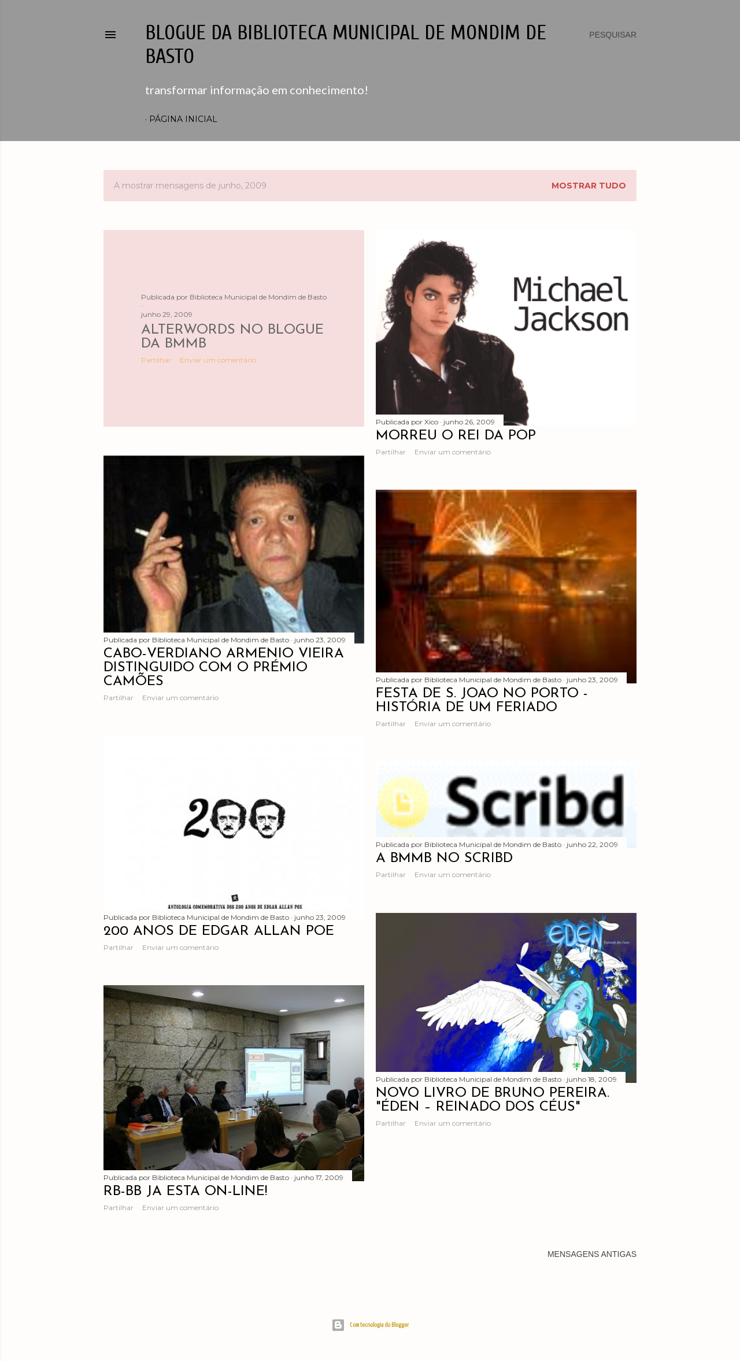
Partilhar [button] (156, 360)
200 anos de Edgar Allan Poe (218, 931)
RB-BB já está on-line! (185, 1192)
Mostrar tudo (589, 185)
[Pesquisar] (613, 35)
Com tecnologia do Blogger (370, 1325)
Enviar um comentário (218, 360)
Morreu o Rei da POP (456, 436)
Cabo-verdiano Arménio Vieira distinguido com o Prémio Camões (223, 668)
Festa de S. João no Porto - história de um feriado (482, 701)
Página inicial (183, 119)
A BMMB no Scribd (444, 859)
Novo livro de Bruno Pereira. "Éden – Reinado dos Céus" (492, 1100)
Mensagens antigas (592, 1254)
